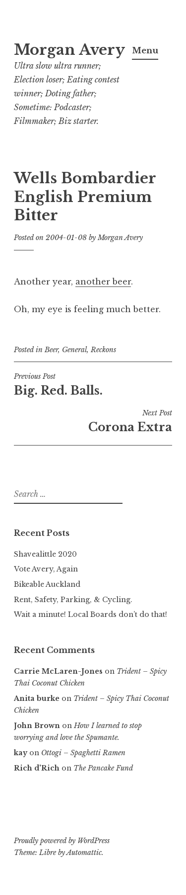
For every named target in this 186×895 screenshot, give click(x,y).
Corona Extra (93, 421)
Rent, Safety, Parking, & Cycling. (73, 599)
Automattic (84, 852)
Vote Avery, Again (46, 569)
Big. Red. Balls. (93, 385)
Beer (51, 349)
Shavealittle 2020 (45, 554)
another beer (103, 281)
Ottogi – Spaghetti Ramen (83, 752)
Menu (145, 50)
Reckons (103, 349)
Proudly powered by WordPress (62, 840)
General (74, 349)
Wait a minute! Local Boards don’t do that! (90, 614)
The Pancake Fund (103, 768)
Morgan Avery (69, 50)
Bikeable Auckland (47, 584)
